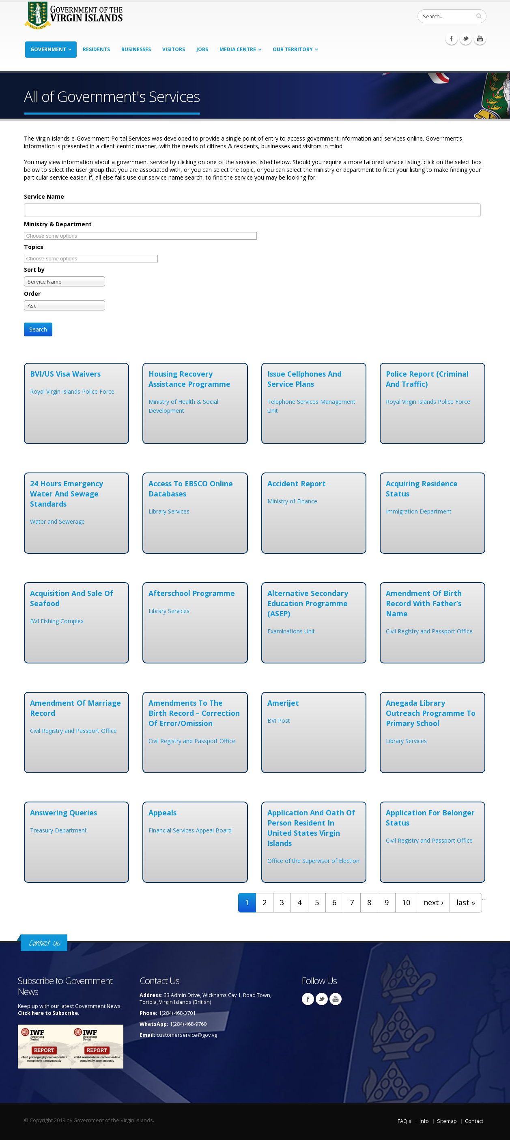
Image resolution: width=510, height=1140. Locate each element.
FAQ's (404, 1121)
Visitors (173, 49)
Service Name (44, 196)
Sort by (34, 269)
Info (424, 1121)
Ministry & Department (58, 224)
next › (433, 902)
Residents (96, 49)
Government (48, 49)
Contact (474, 1121)
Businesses (136, 49)
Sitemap (447, 1121)
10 (406, 902)
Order (32, 293)
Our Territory (293, 49)
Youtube (480, 39)
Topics (33, 247)
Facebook (451, 39)
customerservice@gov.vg (187, 1035)
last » (465, 902)
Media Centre (237, 49)
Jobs (202, 49)
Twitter (466, 39)
